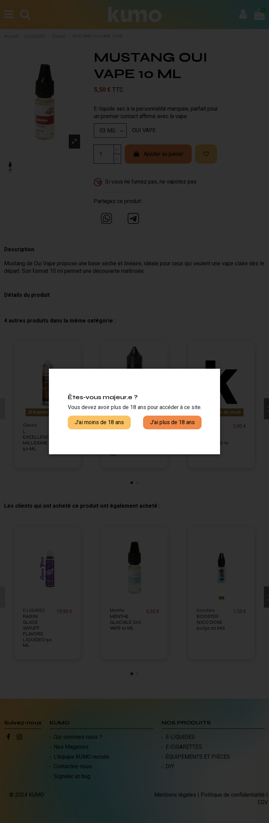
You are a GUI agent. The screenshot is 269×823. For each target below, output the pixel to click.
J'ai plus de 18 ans (172, 422)
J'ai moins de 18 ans (99, 422)
